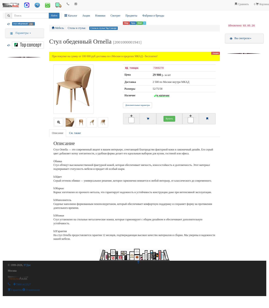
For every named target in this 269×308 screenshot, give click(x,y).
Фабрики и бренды (153, 15)
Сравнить (242, 4)
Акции (86, 15)
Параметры (19, 32)
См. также (75, 133)
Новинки (100, 15)
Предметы (131, 15)
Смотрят (115, 15)
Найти (54, 15)
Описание (57, 133)
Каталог (71, 15)
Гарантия (15, 289)
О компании (31, 289)
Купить (169, 118)
